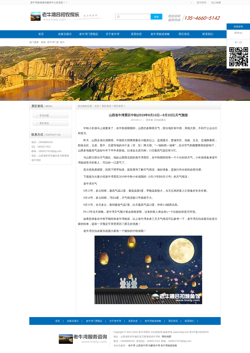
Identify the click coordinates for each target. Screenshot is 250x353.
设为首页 (201, 2)
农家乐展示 (65, 34)
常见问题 (44, 115)
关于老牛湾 (112, 34)
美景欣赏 (136, 34)
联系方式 (46, 134)
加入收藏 (216, 2)
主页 (96, 106)
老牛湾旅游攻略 (160, 34)
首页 (41, 34)
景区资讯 (184, 34)
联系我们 (207, 34)
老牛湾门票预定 (88, 34)
